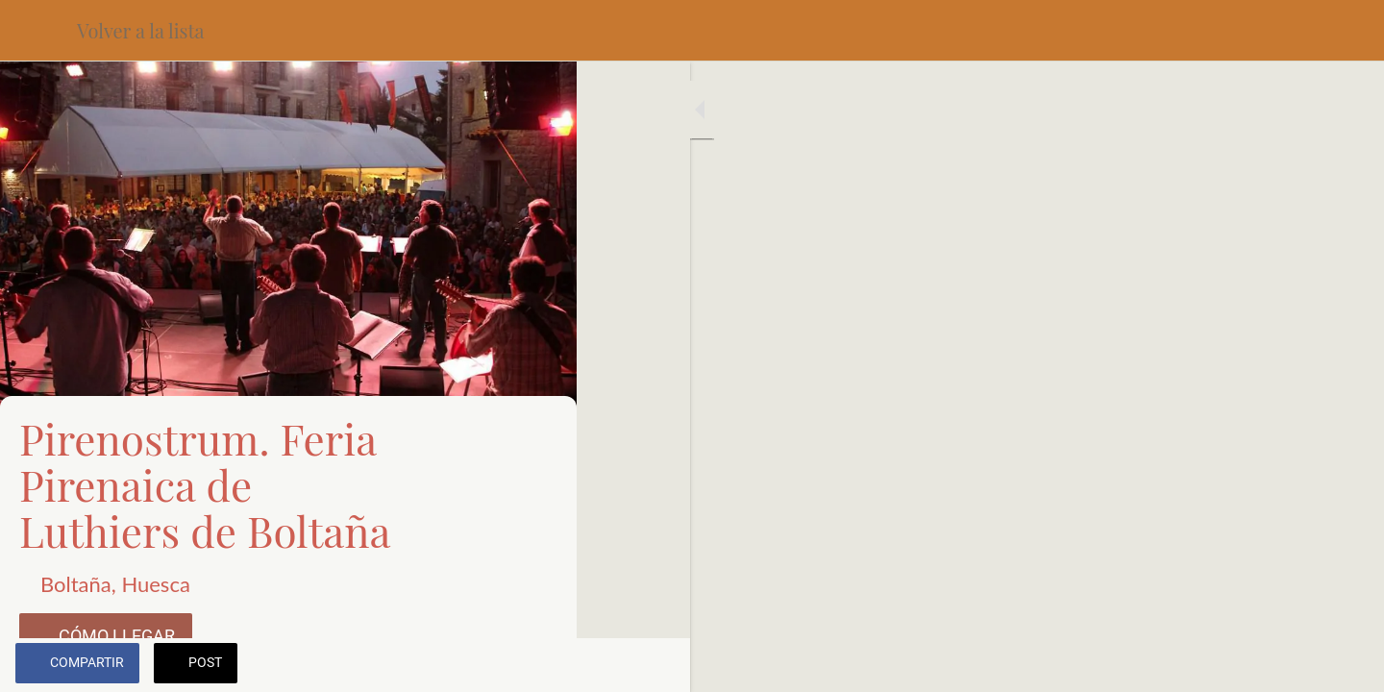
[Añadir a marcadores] (538, 665)
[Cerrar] (38, 30)
